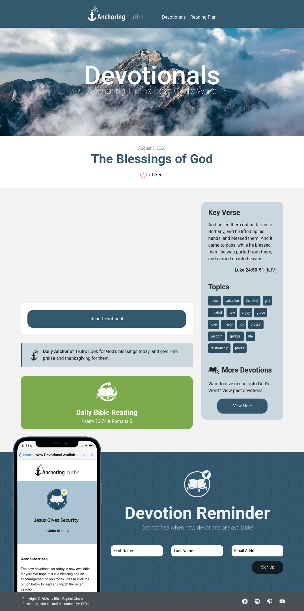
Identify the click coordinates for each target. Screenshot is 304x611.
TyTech (86, 604)
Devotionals (174, 17)
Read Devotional (106, 318)
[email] (257, 550)
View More (242, 406)
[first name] (137, 550)
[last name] (197, 550)
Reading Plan (203, 17)
